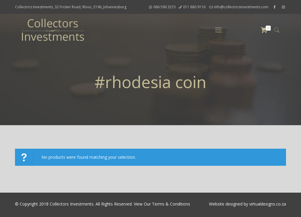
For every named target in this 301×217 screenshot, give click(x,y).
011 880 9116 (194, 6)
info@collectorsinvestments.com (241, 6)
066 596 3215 (164, 6)
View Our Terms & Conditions (162, 204)
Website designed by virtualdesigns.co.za (247, 204)
